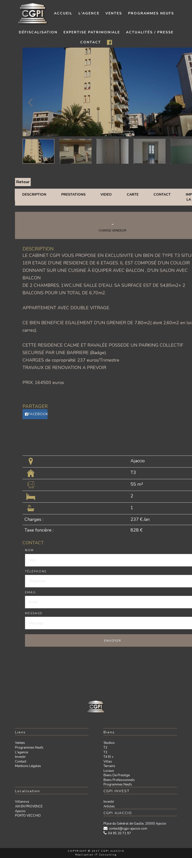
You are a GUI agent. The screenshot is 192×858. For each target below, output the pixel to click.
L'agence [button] (89, 13)
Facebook (36, 414)
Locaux (109, 771)
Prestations (73, 194)
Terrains (109, 766)
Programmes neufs (151, 13)
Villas (108, 761)
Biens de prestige (117, 775)
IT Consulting (106, 855)
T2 (105, 747)
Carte (132, 194)
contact (90, 42)
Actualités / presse (150, 32)
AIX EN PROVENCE (28, 806)
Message (33, 613)
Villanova (22, 801)
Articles (109, 806)
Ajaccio (20, 811)
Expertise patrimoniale (92, 32)
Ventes (20, 743)
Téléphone (36, 571)
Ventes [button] (114, 13)
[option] (38, 151)
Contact (162, 194)
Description (34, 194)
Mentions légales (28, 766)
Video (106, 194)
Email (30, 592)
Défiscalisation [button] (38, 32)
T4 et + (109, 757)
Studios (109, 743)
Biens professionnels (119, 780)
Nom (29, 550)
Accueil (63, 13)
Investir (20, 757)
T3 (105, 752)
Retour (23, 182)
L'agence (21, 752)
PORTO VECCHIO (28, 815)
